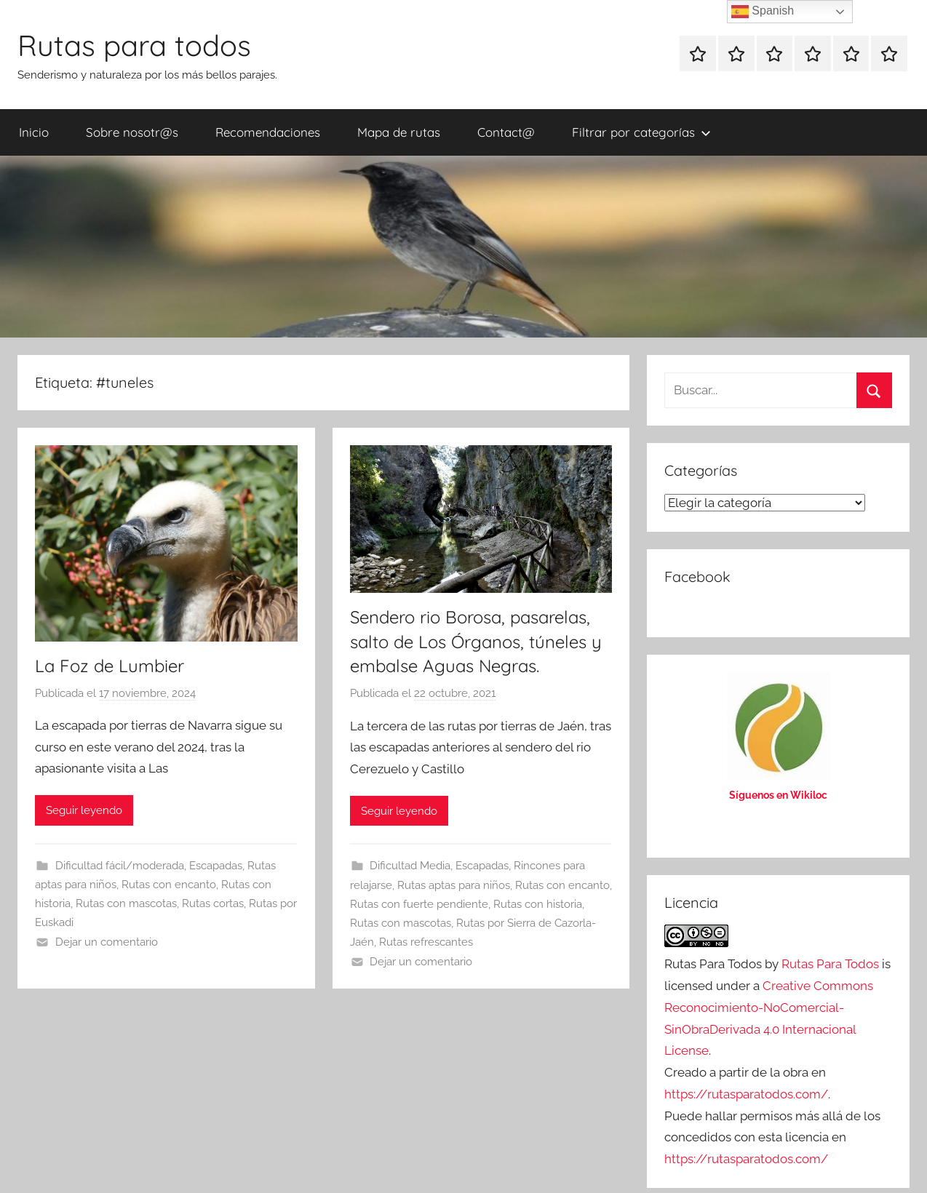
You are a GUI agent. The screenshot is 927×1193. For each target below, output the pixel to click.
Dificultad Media (410, 865)
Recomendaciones (267, 132)
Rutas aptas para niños (453, 885)
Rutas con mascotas (126, 903)
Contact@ (506, 132)
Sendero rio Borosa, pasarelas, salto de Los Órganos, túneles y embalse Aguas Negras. (476, 641)
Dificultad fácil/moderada (119, 865)
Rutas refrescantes (426, 942)
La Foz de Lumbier (109, 666)
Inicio (34, 132)
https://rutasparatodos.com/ (746, 1094)
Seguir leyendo (84, 810)
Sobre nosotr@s (132, 132)
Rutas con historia (537, 904)
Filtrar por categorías (641, 132)
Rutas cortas (213, 903)
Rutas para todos (134, 45)
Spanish (762, 11)
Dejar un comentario (106, 942)
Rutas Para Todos (830, 964)
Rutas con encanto (169, 884)
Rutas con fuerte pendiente (419, 904)
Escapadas (215, 865)
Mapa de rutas (398, 132)
